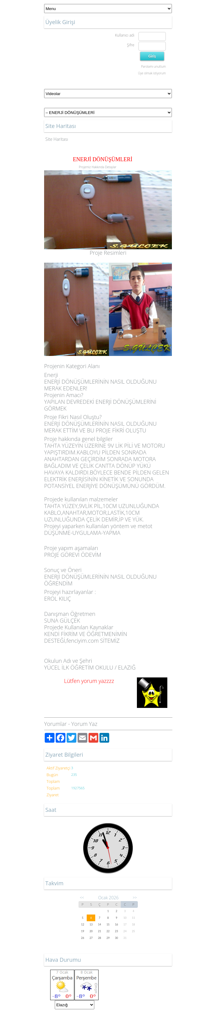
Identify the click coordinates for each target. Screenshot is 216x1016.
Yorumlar (55, 723)
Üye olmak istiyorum (152, 73)
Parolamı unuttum (153, 66)
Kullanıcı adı (124, 35)
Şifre (130, 45)
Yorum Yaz (84, 723)
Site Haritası (56, 139)
